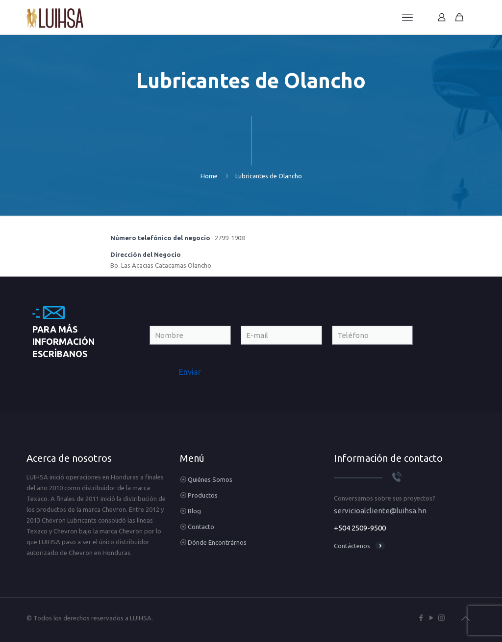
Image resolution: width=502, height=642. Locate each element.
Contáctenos (352, 545)
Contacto (201, 526)
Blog (194, 510)
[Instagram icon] (441, 618)
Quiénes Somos (210, 479)
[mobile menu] (407, 17)
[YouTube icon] (431, 618)
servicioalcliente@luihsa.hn (380, 510)
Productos (203, 495)
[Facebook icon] (421, 618)
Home (209, 175)
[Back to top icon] (465, 618)
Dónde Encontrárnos (217, 542)
